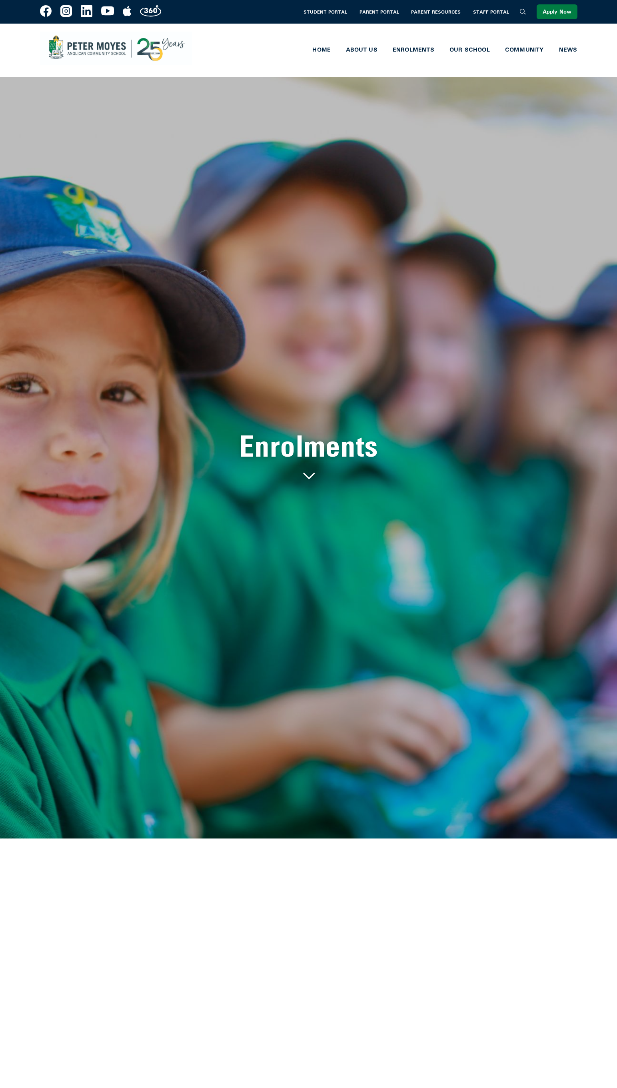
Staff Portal (491, 12)
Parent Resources (436, 12)
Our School (469, 49)
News (568, 49)
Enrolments (413, 49)
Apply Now (557, 11)
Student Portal (325, 12)
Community (524, 49)
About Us (361, 49)
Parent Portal (379, 12)
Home (321, 49)
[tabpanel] (308, 457)
